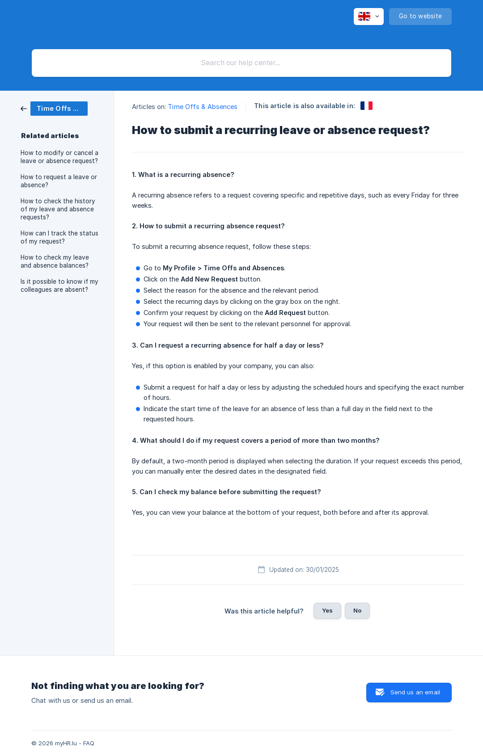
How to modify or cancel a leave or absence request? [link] (59, 156)
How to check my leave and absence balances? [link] (55, 261)
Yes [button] (327, 610)
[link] (54, 108)
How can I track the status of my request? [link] (59, 237)
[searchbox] (241, 63)
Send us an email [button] (415, 692)
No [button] (357, 610)
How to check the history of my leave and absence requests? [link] (58, 209)
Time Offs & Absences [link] (202, 106)
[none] (369, 16)
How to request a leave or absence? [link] (59, 181)
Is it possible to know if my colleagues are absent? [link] (59, 285)
